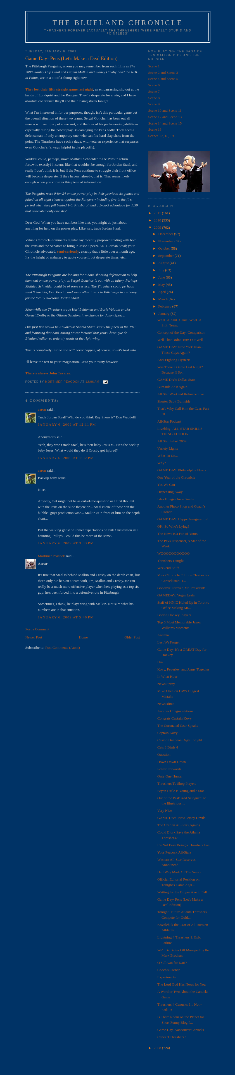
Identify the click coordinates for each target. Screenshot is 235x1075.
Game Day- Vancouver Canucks (180, 1030)
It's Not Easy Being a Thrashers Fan (183, 845)
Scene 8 (154, 98)
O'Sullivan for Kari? (172, 963)
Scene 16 (155, 129)
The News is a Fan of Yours (177, 534)
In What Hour (167, 676)
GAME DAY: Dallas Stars (176, 379)
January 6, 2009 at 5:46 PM (66, 617)
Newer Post (33, 637)
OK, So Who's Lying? (173, 526)
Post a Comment (37, 629)
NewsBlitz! (165, 704)
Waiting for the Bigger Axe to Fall (182, 892)
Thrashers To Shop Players (176, 783)
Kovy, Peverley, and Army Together (183, 669)
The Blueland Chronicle (118, 23)
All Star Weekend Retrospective (180, 394)
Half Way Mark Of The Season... (181, 872)
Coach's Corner (168, 970)
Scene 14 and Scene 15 (165, 123)
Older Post (132, 637)
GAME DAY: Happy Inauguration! (182, 519)
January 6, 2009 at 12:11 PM (67, 424)
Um (160, 662)
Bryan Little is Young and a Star (180, 791)
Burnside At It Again (172, 387)
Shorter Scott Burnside (173, 401)
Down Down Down (171, 762)
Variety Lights (167, 448)
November (166, 241)
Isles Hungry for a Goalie (175, 499)
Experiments (166, 977)
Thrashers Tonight (170, 561)
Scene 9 (154, 104)
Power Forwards (169, 769)
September (166, 255)
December (166, 234)
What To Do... (167, 456)
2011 (158, 213)
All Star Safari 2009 (171, 441)
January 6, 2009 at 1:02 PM (66, 458)
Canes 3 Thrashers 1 (172, 1037)
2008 (158, 1048)
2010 (158, 220)
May (162, 284)
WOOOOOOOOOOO (173, 553)
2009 (158, 227)
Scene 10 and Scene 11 (165, 110)
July (161, 270)
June (162, 277)
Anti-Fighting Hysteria (174, 360)
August (164, 263)
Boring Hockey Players (174, 615)
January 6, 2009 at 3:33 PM (66, 543)
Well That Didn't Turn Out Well (180, 340)
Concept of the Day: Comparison (181, 332)
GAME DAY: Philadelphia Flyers (181, 470)
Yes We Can (166, 484)
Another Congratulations (175, 711)
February (165, 306)
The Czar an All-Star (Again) (178, 825)
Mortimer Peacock (51, 556)
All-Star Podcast (169, 421)
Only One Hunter (169, 776)
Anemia (163, 635)
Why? (161, 463)
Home (83, 637)
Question (163, 754)
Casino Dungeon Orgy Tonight (179, 740)
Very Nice (164, 810)
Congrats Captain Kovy (174, 718)
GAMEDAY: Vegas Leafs (176, 595)
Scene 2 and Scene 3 (163, 72)
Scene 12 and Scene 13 (165, 117)
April (162, 292)
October (164, 248)
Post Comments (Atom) (62, 647)
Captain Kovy (167, 733)
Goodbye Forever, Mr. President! (181, 588)
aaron (42, 409)
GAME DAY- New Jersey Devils (181, 818)
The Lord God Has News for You (181, 984)
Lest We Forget (168, 642)
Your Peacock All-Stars (174, 852)
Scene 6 (154, 85)
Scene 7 (154, 91)
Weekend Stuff (168, 568)
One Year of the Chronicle (176, 477)
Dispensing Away (170, 492)
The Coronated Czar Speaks (177, 725)
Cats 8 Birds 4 (167, 747)
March (163, 299)
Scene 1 (154, 66)
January (164, 313)
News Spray (166, 684)
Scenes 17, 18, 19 (161, 136)
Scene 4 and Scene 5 (163, 79)
